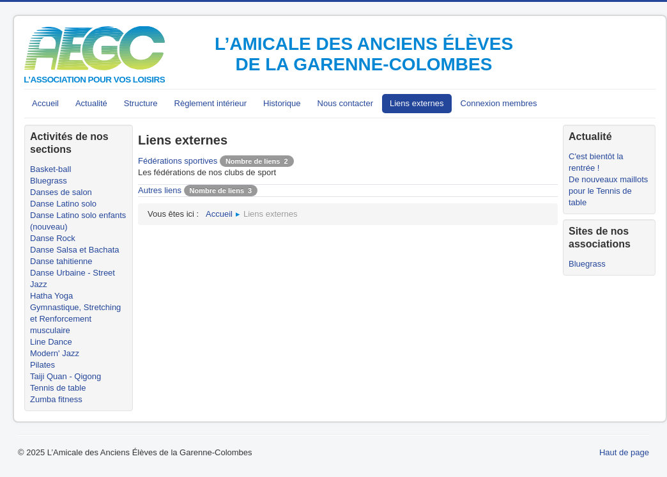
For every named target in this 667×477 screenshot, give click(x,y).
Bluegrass (48, 180)
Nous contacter (345, 103)
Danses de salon (61, 192)
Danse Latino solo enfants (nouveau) (78, 220)
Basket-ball (50, 169)
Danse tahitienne (61, 261)
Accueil (45, 103)
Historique (282, 103)
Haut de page (624, 452)
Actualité (91, 103)
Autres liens (159, 190)
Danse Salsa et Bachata (74, 249)
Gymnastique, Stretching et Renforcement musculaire (75, 318)
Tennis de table (58, 388)
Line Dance (51, 342)
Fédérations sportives (177, 161)
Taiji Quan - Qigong (65, 376)
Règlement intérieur (210, 103)
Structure (141, 103)
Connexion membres (499, 103)
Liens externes (417, 103)
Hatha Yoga (51, 296)
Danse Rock (52, 238)
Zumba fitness (56, 399)
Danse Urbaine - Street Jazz (72, 278)
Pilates (42, 365)
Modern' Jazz (54, 353)
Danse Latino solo (63, 203)
